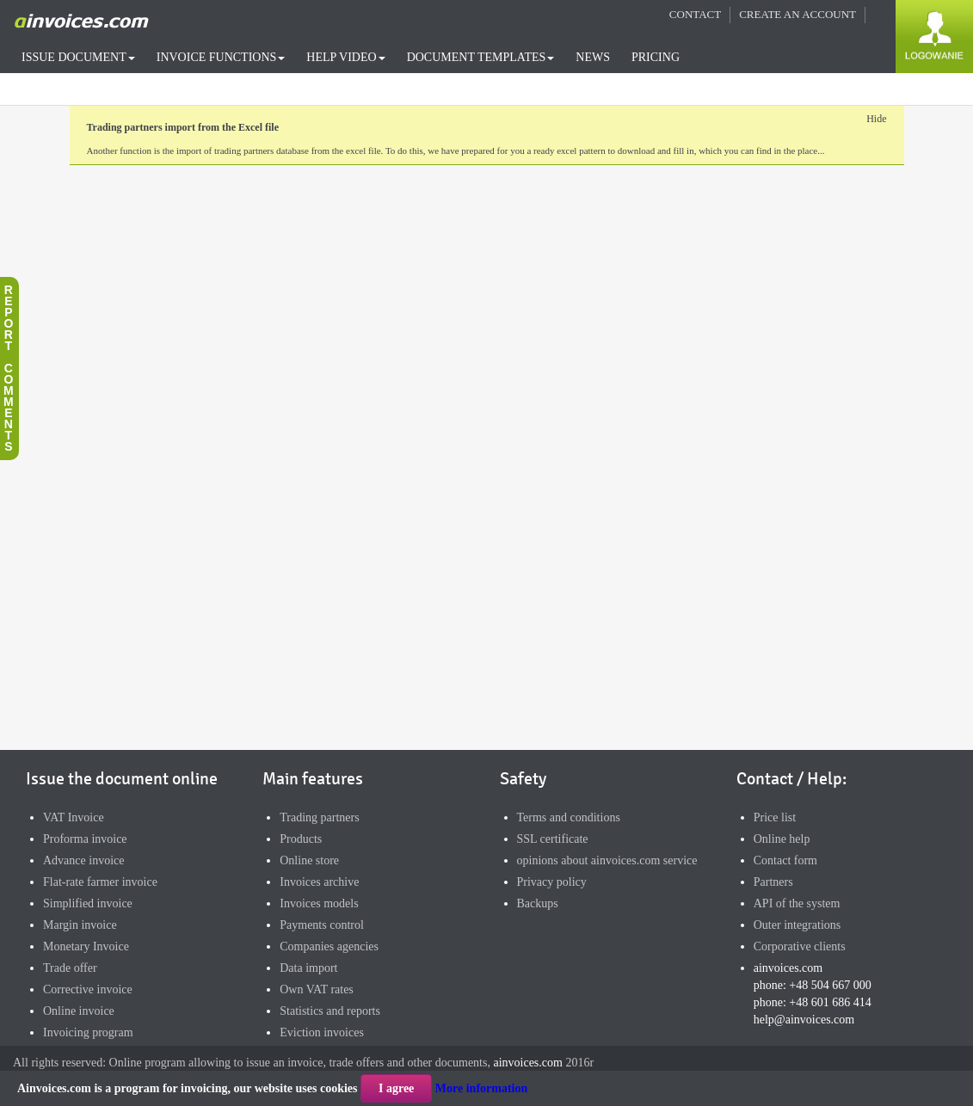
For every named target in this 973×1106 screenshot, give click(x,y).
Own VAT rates (317, 989)
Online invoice (78, 1011)
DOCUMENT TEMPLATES (481, 57)
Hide (876, 119)
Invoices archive (319, 882)
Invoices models (319, 903)
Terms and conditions (568, 817)
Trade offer (70, 968)
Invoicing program (88, 1032)
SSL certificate (552, 839)
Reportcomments (8, 368)
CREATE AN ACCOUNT (797, 14)
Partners (773, 882)
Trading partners (319, 817)
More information (481, 1088)
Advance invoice (83, 860)
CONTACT (695, 14)
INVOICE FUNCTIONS (221, 57)
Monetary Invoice (86, 946)
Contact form (785, 860)
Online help (782, 839)
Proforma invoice (85, 839)
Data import (308, 968)
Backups (537, 903)
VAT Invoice (73, 817)
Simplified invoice (87, 903)
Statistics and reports (330, 1011)
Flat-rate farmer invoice (100, 882)
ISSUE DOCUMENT (78, 57)
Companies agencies (329, 946)
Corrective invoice (87, 989)
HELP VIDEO (345, 57)
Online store (309, 860)
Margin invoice (80, 925)
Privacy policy (552, 882)
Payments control (322, 925)
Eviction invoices (322, 1032)
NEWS (593, 57)
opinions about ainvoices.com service (607, 860)
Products (301, 839)
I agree (396, 1088)
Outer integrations (797, 925)
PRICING (655, 57)
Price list (775, 817)
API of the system (797, 903)
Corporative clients (800, 946)
